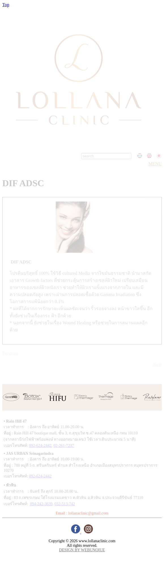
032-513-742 (64, 504)
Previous (10, 353)
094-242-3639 (41, 504)
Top (5, 4)
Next (157, 364)
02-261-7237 (64, 445)
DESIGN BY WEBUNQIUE (82, 550)
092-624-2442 (40, 445)
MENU (155, 163)
